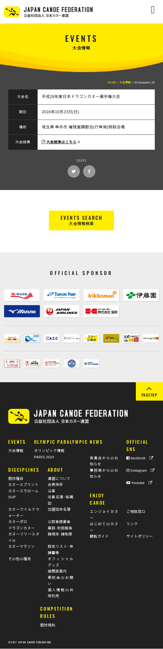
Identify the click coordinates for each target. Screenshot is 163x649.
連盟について (59, 479)
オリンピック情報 (49, 451)
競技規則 (47, 625)
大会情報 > (126, 82)
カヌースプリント (23, 485)
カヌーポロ (17, 522)
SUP (12, 497)
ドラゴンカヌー (21, 528)
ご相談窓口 (135, 512)
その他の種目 (19, 559)
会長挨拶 (55, 485)
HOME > (113, 82)
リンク (132, 524)
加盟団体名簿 (59, 510)
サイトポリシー (139, 537)
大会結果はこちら (61, 142)
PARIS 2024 (44, 457)
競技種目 (15, 479)
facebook (139, 458)
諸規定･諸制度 (60, 535)
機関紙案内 (57, 572)
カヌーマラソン (21, 547)
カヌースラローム (23, 491)
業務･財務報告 (60, 528)
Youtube (139, 483)
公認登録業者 (59, 522)
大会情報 (15, 451)
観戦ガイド (99, 537)
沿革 (51, 491)
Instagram (140, 471)
